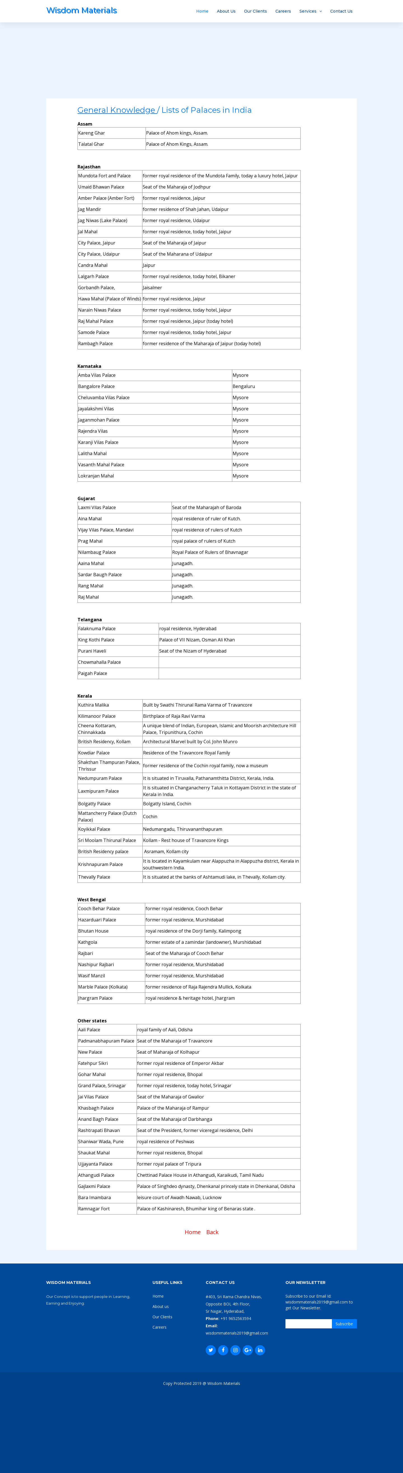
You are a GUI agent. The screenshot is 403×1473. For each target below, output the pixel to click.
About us (161, 1306)
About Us (226, 11)
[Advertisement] (201, 59)
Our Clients (255, 11)
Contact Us (341, 11)
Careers (283, 11)
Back (212, 1232)
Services (308, 11)
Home (202, 11)
